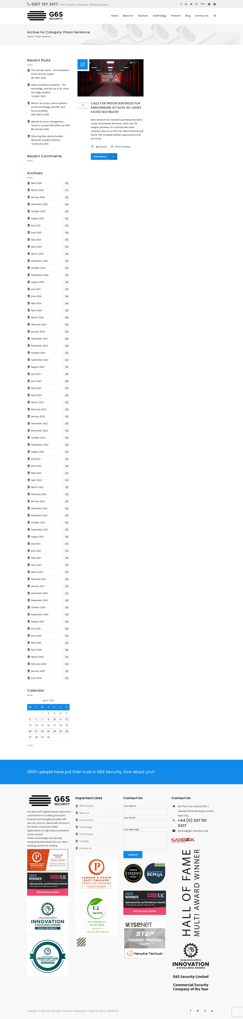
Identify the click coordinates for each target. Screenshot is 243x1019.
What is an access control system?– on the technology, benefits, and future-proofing (49, 107)
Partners (176, 15)
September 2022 (50, 445)
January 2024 (50, 331)
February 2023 (50, 409)
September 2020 (50, 614)
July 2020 (50, 629)
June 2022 (50, 466)
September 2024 (50, 275)
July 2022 (50, 459)
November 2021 (50, 515)
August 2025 (50, 218)
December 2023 (50, 339)
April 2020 (50, 650)
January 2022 (50, 501)
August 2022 (50, 452)
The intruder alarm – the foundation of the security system (50, 72)
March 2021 (50, 572)
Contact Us (201, 15)
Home (114, 15)
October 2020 (50, 607)
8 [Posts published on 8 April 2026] (42, 719)
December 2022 (50, 423)
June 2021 (50, 551)
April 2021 (50, 565)
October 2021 (50, 522)
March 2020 (50, 657)
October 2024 (50, 268)
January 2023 (50, 416)
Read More (104, 156)
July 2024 (50, 289)
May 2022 (50, 473)
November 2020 (50, 600)
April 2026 (50, 183)
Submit (133, 855)
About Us (128, 15)
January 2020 (50, 671)
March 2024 (50, 317)
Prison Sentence (43, 36)
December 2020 (50, 593)
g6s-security (101, 146)
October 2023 (50, 353)
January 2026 (50, 197)
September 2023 (50, 360)
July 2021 (50, 544)
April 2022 (50, 480)
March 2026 (50, 190)
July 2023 (50, 374)
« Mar (30, 745)
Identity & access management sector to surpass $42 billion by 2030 (50, 123)
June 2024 (50, 296)
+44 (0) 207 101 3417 (192, 823)
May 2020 (50, 643)
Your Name (129, 805)
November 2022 (50, 430)
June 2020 (50, 636)
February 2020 (50, 664)
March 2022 (50, 487)
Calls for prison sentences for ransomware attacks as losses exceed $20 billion (116, 107)
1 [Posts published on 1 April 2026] (42, 713)
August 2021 (50, 537)
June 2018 (50, 678)
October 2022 (50, 438)
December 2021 (50, 508)
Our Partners (86, 834)
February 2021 (50, 579)
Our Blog (83, 841)
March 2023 (50, 402)
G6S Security (86, 805)
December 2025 (50, 204)
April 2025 (50, 247)
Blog (187, 15)
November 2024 (50, 261)
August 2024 (50, 282)
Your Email (129, 817)
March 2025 (50, 254)
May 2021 (50, 558)
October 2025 (50, 211)
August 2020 (50, 621)
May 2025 (50, 240)
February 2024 (50, 324)
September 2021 (50, 530)
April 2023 (50, 395)
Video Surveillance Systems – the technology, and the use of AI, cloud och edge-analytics (50, 88)
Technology (159, 15)
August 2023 (50, 367)
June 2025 (50, 232)
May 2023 (50, 388)
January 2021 (50, 586)
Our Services (86, 820)
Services (143, 15)
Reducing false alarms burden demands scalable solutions (47, 138)
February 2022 (50, 494)
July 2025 (50, 225)
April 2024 (50, 310)
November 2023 (50, 346)
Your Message (131, 829)
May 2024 (50, 303)
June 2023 (50, 381)
